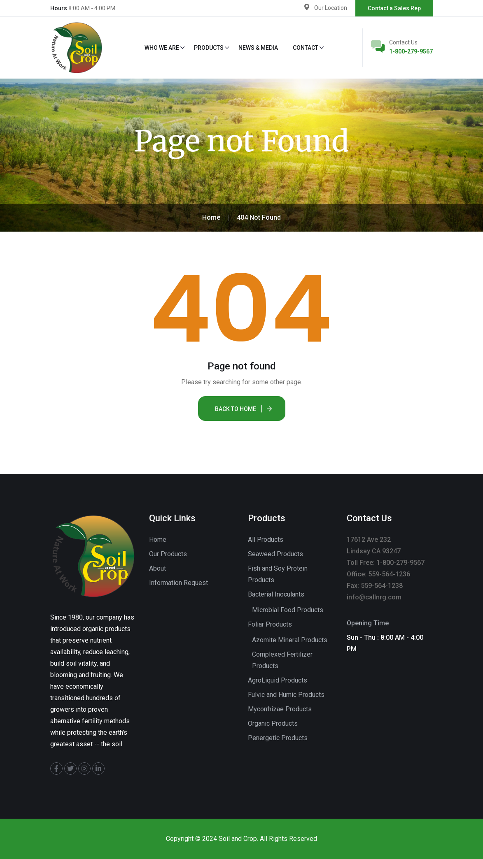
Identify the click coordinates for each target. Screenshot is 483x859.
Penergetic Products (278, 738)
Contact (305, 47)
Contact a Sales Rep (394, 8)
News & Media (258, 47)
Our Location (330, 8)
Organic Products (273, 723)
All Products (265, 539)
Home (157, 539)
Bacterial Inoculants (276, 594)
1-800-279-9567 (411, 51)
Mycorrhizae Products (280, 709)
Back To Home (235, 409)
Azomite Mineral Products (289, 640)
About (157, 568)
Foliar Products (270, 624)
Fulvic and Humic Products (286, 695)
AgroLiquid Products (277, 680)
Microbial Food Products (287, 610)
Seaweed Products (275, 554)
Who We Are (162, 47)
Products (209, 47)
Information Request (178, 583)
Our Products (168, 554)
